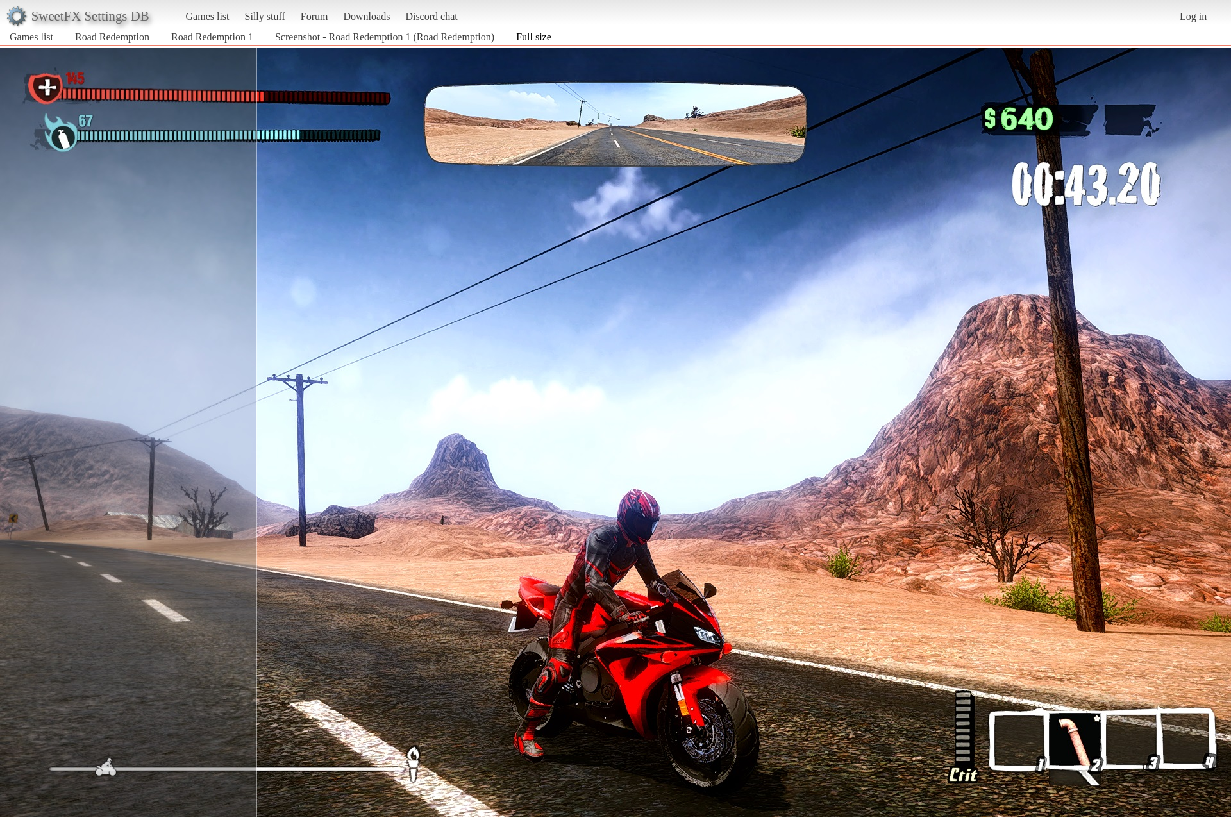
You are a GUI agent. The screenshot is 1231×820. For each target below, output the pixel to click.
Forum (314, 16)
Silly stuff (265, 16)
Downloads (366, 16)
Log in (1193, 16)
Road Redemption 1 (212, 36)
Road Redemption (112, 36)
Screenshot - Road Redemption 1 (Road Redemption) (384, 36)
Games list (208, 16)
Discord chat (431, 16)
